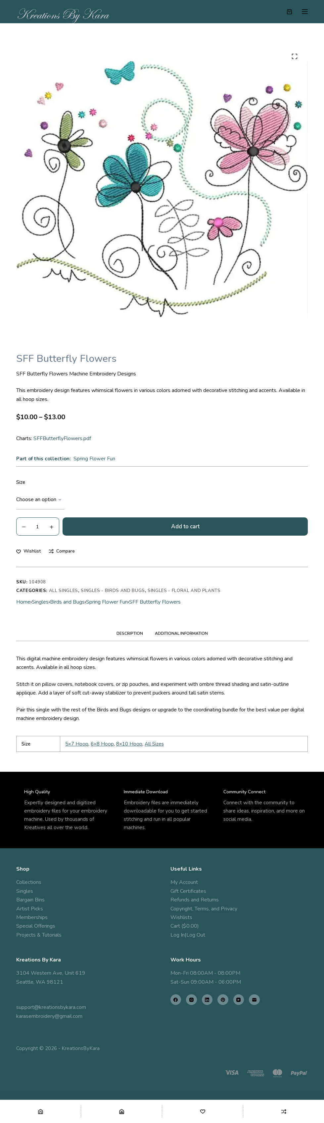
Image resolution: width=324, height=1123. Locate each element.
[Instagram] (191, 999)
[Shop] (121, 1111)
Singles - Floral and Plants (184, 591)
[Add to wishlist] (28, 551)
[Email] (254, 999)
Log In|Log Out (187, 935)
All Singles (63, 591)
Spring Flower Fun (94, 458)
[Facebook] (175, 999)
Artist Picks (29, 908)
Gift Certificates (188, 891)
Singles (40, 602)
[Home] (40, 1111)
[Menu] (305, 12)
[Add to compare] (62, 551)
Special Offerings (35, 926)
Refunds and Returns (194, 899)
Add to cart (185, 526)
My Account (184, 882)
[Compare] (284, 1111)
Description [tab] (129, 633)
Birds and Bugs (67, 602)
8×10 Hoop (129, 744)
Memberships (32, 917)
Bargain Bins (30, 899)
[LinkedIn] (207, 999)
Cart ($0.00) (184, 926)
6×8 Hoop (102, 744)
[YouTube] (238, 999)
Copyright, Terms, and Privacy (203, 908)
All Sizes (154, 744)
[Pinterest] (222, 999)
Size (20, 482)
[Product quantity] (37, 526)
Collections (28, 882)
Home (23, 602)
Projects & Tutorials (39, 935)
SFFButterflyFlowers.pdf (62, 438)
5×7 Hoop (76, 744)
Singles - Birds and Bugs (113, 591)
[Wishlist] (202, 1111)
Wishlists (181, 917)
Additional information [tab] (181, 633)
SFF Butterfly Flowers (155, 602)
